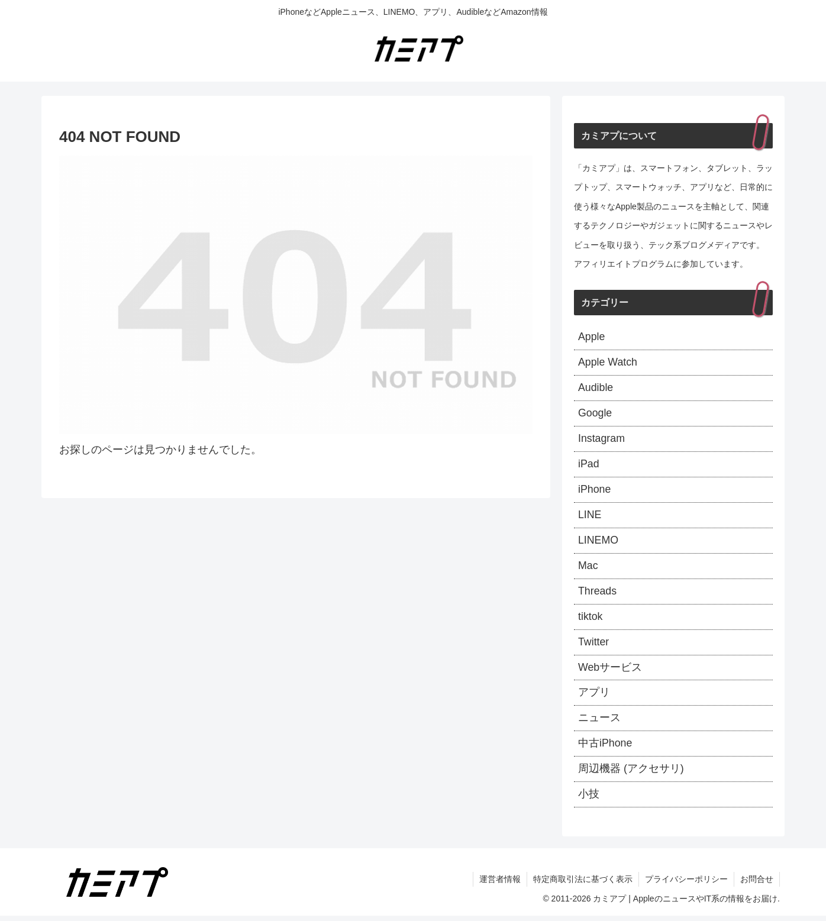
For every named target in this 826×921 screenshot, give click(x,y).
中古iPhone (605, 748)
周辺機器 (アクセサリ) (631, 774)
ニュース (599, 722)
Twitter (593, 645)
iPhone (594, 491)
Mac (588, 568)
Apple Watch (608, 363)
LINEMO (598, 542)
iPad (588, 465)
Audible (596, 389)
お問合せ (756, 884)
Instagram (601, 440)
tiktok (590, 620)
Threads (597, 594)
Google (595, 415)
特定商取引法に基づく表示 (583, 884)
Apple (591, 337)
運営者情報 (500, 884)
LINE (590, 517)
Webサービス (610, 671)
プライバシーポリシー (686, 884)
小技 (588, 799)
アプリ (594, 697)
